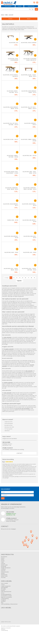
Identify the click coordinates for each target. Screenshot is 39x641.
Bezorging (3, 588)
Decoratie (3, 577)
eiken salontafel (7, 337)
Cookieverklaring (5, 598)
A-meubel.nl (17, 626)
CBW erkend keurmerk (6, 591)
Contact (20, 453)
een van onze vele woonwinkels (22, 408)
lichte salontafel (7, 392)
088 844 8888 (6, 442)
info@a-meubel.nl (7, 448)
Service (2, 593)
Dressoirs (3, 570)
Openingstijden (4, 587)
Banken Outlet (4, 576)
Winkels (19, 6)
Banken (2, 558)
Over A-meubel (8, 6)
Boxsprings (3, 566)
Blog (2, 602)
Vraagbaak (3, 600)
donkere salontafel (8, 382)
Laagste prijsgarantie (6, 586)
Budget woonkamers (6, 567)
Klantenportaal (31, 6)
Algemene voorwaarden (6, 597)
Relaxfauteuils (4, 574)
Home (2, 15)
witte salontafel (28, 371)
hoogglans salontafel (9, 349)
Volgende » (19, 280)
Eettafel (3, 573)
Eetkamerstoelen (5, 572)
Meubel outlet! (4, 565)
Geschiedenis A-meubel (6, 595)
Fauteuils (3, 563)
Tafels (6, 15)
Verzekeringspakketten (6, 594)
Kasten (2, 559)
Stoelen (2, 560)
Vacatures (3, 601)
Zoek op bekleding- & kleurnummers (9, 604)
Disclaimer (3, 629)
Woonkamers (4, 556)
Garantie (3, 590)
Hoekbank (3, 569)
